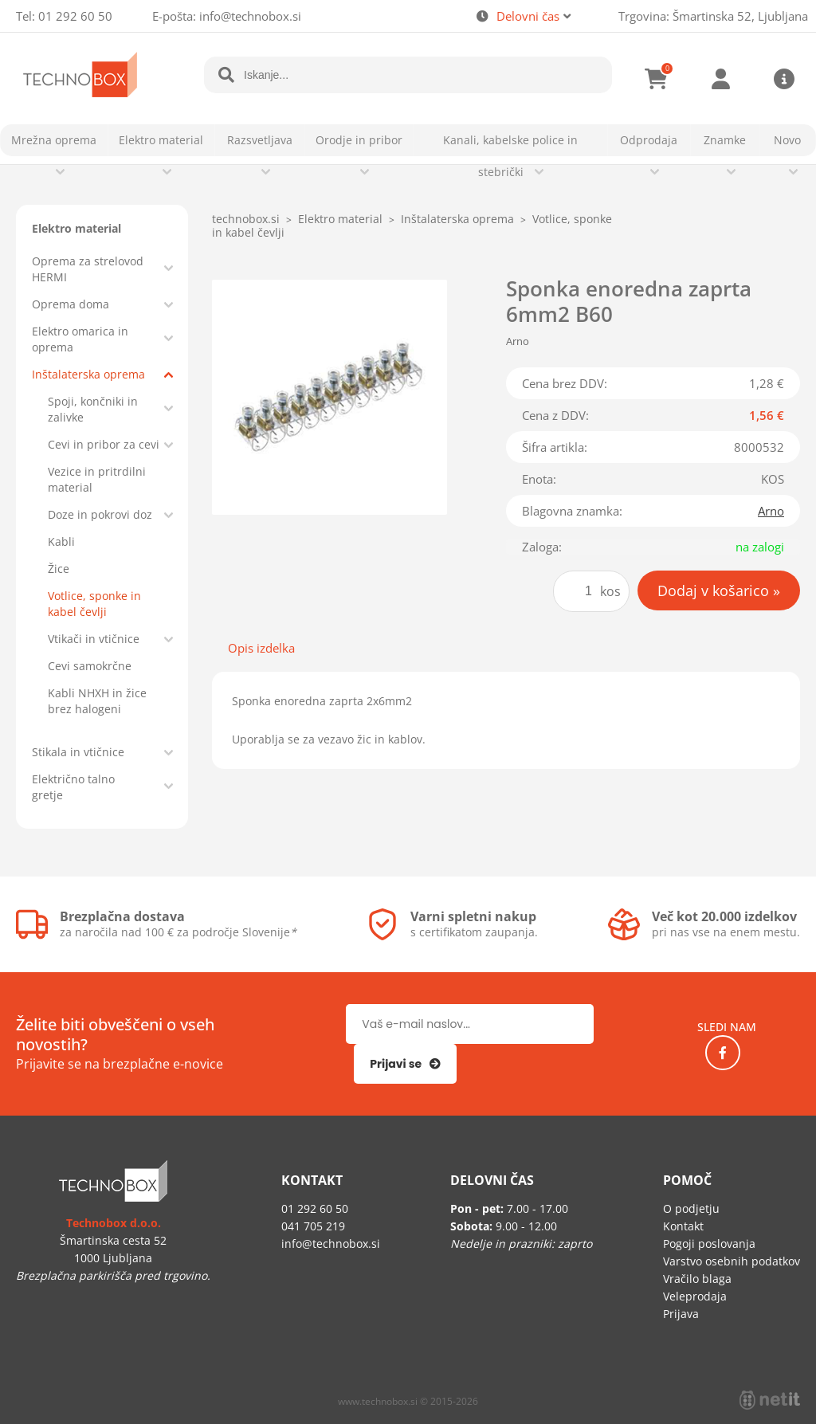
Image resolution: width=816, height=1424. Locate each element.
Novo (787, 139)
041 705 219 (313, 1226)
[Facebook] (722, 1052)
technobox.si (246, 218)
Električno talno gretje (73, 786)
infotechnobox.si (250, 16)
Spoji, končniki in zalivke (93, 409)
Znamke (725, 139)
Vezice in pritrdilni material (97, 479)
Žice (58, 568)
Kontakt (683, 1226)
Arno (771, 511)
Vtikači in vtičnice (93, 638)
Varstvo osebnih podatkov (731, 1261)
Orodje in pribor (359, 139)
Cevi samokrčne (89, 665)
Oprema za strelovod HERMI (87, 268)
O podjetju (691, 1208)
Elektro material (161, 139)
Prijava (720, 79)
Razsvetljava (259, 139)
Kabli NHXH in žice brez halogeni (97, 700)
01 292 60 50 (75, 16)
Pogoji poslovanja (709, 1243)
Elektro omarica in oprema (80, 339)
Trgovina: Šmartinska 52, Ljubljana (713, 16)
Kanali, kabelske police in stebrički (510, 155)
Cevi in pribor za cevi (103, 444)
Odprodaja (648, 139)
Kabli (61, 541)
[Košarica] (657, 79)
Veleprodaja (695, 1296)
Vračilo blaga (697, 1278)
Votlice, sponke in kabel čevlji (94, 603)
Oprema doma (70, 304)
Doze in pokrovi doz (100, 514)
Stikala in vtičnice (78, 751)
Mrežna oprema (53, 139)
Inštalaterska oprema (88, 374)
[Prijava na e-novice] (405, 1064)
